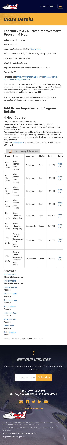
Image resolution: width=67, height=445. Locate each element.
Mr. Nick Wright (10, 281)
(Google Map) (35, 49)
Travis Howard (10, 274)
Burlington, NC (19, 142)
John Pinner (9, 326)
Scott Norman (10, 319)
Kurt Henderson (10, 300)
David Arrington (10, 287)
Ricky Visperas (10, 332)
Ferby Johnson (10, 307)
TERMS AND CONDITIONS (33, 408)
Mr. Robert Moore (11, 313)
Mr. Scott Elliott (10, 294)
